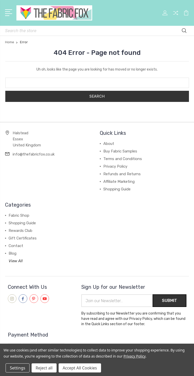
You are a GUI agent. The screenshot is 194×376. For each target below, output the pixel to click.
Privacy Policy (115, 166)
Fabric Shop (19, 215)
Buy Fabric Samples (120, 151)
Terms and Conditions (122, 159)
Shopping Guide (117, 189)
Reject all (44, 368)
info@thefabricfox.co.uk (34, 154)
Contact (16, 246)
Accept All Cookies (80, 368)
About (108, 143)
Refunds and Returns (122, 174)
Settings (17, 368)
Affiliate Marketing (119, 181)
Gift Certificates (23, 238)
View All (16, 261)
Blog (12, 253)
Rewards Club (20, 230)
